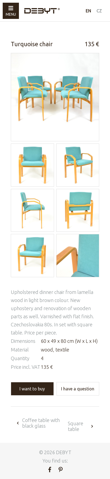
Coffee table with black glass (38, 422)
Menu (11, 10)
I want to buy (32, 388)
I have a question (77, 388)
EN (88, 10)
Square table (81, 426)
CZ (99, 10)
